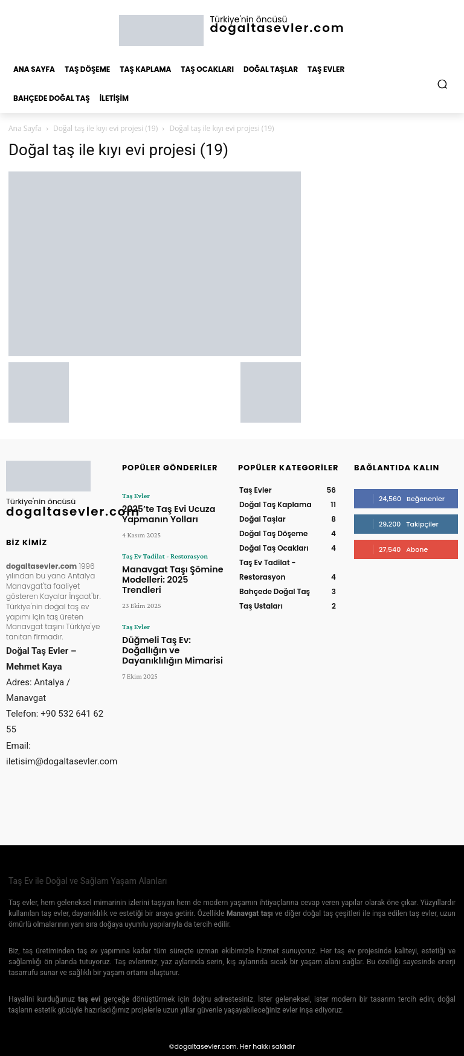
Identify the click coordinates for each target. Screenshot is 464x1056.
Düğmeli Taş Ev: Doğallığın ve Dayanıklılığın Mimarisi (170, 625)
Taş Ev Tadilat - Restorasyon (164, 552)
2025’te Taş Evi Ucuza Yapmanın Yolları (161, 512)
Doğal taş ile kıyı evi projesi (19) (105, 128)
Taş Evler (135, 495)
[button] (443, 84)
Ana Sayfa (25, 128)
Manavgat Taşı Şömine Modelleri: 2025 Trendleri (167, 569)
